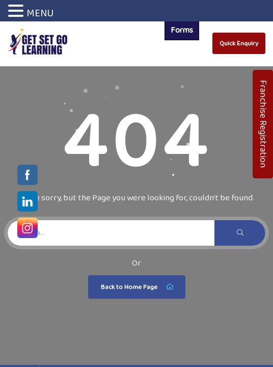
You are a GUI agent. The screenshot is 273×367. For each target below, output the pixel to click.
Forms (182, 30)
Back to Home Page (138, 287)
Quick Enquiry (239, 43)
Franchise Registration (263, 124)
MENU (39, 12)
